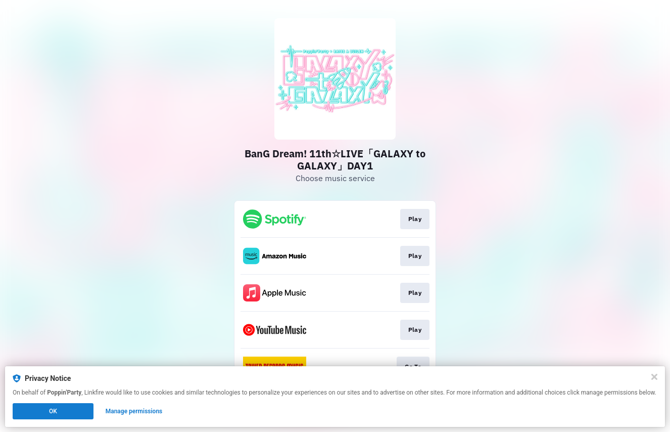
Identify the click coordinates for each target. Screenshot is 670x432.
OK (53, 411)
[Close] (654, 377)
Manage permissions (134, 411)
